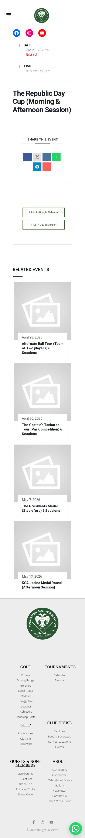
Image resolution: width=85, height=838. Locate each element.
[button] (9, 15)
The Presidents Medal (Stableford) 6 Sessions (41, 508)
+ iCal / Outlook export (44, 224)
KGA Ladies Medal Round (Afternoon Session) (42, 585)
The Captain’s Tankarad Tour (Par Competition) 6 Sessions (42, 429)
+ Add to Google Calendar (44, 212)
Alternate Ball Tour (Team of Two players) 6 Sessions (43, 348)
